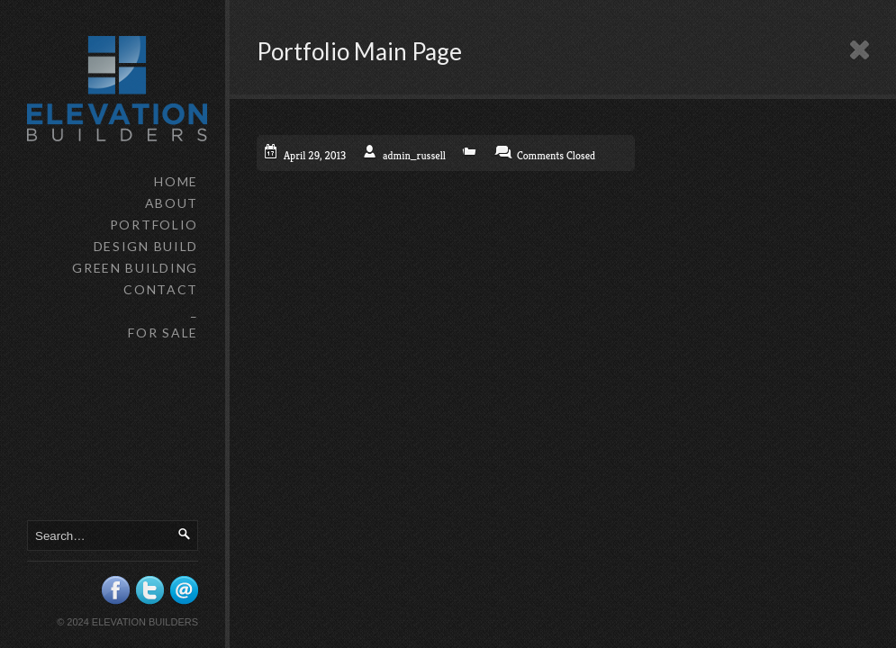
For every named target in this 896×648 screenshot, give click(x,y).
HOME (176, 181)
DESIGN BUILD (146, 246)
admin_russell (414, 155)
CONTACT (160, 289)
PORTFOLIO (154, 224)
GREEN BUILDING (135, 267)
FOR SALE (163, 332)
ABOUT (171, 203)
